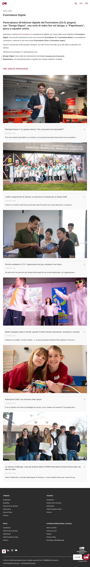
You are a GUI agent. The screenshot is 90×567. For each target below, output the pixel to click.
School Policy (7, 512)
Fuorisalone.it (26, 34)
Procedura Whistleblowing (55, 540)
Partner (49, 534)
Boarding (6, 503)
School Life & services (10, 506)
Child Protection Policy (54, 509)
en (81, 3)
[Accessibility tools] (4, 551)
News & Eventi (51, 528)
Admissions (7, 509)
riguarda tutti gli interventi (55, 56)
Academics (6, 500)
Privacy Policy (51, 537)
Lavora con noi (51, 531)
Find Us (5, 515)
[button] (76, 4)
